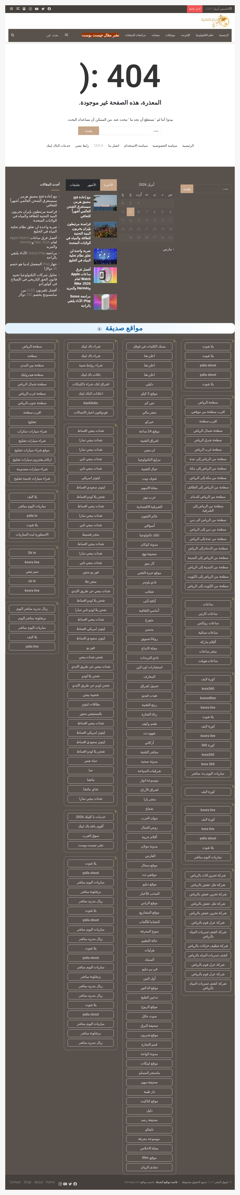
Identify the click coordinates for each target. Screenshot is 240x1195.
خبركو (149, 422)
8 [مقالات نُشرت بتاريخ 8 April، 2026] (139, 212)
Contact (15, 1182)
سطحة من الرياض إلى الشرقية (208, 508)
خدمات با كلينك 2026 (91, 817)
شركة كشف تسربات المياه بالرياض (208, 934)
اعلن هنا (149, 356)
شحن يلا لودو (91, 676)
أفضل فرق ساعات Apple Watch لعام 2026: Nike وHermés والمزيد (78, 279)
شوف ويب (149, 479)
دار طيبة (149, 1092)
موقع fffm (149, 1158)
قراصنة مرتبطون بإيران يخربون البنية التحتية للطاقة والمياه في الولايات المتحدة (78, 233)
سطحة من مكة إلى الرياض (208, 478)
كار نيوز (149, 563)
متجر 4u (90, 582)
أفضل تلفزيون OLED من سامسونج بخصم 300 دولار (37, 292)
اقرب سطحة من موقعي (208, 412)
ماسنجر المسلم (149, 1073)
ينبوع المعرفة (149, 931)
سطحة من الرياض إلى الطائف (208, 487)
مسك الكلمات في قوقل (149, 346)
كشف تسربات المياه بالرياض (208, 955)
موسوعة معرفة (149, 1139)
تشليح (32, 422)
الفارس (149, 856)
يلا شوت (208, 346)
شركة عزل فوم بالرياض (208, 923)
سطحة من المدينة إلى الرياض (208, 567)
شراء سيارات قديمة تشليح (32, 479)
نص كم (149, 403)
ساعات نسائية (208, 633)
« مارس (168, 249)
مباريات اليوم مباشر (208, 857)
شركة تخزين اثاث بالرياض (208, 875)
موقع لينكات (149, 1063)
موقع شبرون (149, 1035)
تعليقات (75, 185)
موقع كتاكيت (149, 1101)
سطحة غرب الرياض (208, 450)
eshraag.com (132, 1182)
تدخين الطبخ (149, 997)
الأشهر (92, 185)
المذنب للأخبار (149, 894)
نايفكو (149, 1129)
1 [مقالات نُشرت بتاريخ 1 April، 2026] (139, 203)
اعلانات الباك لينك (91, 394)
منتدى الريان (149, 1167)
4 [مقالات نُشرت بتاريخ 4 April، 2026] (170, 212)
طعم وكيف (149, 724)
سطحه (32, 356)
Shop (27, 1182)
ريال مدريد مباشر (91, 901)
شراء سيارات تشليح (32, 441)
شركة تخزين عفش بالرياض (208, 894)
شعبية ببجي (91, 695)
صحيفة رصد (149, 1120)
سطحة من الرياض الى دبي (208, 520)
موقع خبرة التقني (149, 573)
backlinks (91, 403)
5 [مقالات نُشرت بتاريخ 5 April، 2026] (162, 212)
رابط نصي (82, 146)
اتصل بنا (113, 146)
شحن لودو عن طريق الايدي (90, 685)
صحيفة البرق (149, 1026)
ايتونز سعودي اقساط (90, 487)
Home (50, 1182)
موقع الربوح (149, 1007)
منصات (156, 35)
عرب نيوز (149, 497)
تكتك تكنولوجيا (149, 535)
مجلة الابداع (149, 648)
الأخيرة (108, 185)
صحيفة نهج (149, 554)
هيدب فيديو (149, 696)
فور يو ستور (91, 572)
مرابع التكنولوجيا (149, 460)
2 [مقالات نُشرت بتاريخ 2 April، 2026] (131, 203)
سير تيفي (32, 572)
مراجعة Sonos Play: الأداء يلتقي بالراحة (79, 301)
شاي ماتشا (90, 789)
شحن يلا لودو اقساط (91, 497)
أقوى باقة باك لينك (90, 826)
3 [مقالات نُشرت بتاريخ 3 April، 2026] (123, 203)
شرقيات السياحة (149, 771)
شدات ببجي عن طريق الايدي (90, 591)
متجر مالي (149, 412)
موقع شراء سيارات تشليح (32, 450)
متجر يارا (149, 799)
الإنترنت (185, 35)
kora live (208, 829)
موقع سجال (149, 865)
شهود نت (149, 733)
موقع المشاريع (149, 912)
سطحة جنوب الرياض (32, 403)
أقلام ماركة (208, 642)
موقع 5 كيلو (149, 394)
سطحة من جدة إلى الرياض (208, 539)
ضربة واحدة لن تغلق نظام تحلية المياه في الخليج (80, 255)
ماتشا (91, 780)
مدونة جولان (149, 846)
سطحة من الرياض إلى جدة (208, 459)
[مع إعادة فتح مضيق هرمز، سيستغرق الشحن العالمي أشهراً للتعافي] (105, 203)
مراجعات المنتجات (135, 35)
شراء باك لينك (90, 346)
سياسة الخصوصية (164, 146)
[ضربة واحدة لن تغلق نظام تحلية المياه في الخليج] (105, 256)
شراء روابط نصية (91, 365)
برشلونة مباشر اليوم (32, 618)
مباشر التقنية (149, 752)
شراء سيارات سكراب (32, 431)
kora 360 (207, 764)
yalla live (32, 646)
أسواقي (149, 526)
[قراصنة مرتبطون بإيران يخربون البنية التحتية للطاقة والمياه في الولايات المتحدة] (105, 230)
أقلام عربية (149, 837)
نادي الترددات (149, 658)
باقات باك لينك (91, 375)
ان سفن (149, 450)
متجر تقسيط (90, 534)
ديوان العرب (149, 818)
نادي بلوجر (149, 582)
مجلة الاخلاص (149, 1148)
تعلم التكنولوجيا (204, 35)
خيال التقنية (149, 469)
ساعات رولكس (208, 623)
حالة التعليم (149, 941)
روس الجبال (149, 828)
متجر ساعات (208, 651)
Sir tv (32, 553)
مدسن (149, 629)
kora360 (208, 689)
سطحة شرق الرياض (208, 440)
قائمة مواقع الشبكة (166, 1182)
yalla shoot (208, 365)
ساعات (208, 604)
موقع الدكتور (149, 988)
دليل (149, 1111)
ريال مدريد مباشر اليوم (32, 609)
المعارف (149, 677)
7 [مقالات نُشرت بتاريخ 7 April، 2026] (147, 212)
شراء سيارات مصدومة (32, 469)
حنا (91, 770)
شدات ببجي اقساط (90, 431)
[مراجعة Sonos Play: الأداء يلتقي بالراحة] (105, 302)
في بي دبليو (149, 969)
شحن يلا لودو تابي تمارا (90, 610)
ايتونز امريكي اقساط (90, 629)
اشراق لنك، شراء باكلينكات (90, 384)
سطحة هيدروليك (32, 375)
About (38, 1182)
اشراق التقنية (149, 441)
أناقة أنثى (149, 601)
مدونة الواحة (149, 1054)
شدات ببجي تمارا (90, 440)
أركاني (149, 743)
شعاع (149, 809)
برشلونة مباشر (91, 892)
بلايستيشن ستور (91, 714)
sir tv (32, 581)
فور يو (90, 648)
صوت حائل (149, 1016)
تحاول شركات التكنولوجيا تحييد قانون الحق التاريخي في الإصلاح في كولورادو (34, 279)
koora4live (208, 698)
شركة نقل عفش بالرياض (208, 885)
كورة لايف (208, 679)
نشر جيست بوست (90, 845)
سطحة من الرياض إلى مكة (208, 468)
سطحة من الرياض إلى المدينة (208, 558)
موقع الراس (149, 903)
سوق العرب (91, 836)
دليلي (149, 384)
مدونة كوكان (149, 545)
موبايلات (170, 35)
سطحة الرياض (208, 402)
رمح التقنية (149, 705)
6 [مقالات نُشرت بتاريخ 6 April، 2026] (155, 212)
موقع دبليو (149, 884)
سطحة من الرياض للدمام (208, 497)
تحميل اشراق (149, 686)
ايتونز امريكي (91, 478)
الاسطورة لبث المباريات (32, 534)
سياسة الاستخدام (136, 146)
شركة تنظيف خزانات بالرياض (208, 946)
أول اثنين (149, 979)
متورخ (149, 620)
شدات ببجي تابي (91, 459)
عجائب (149, 592)
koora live (208, 707)
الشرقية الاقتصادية (149, 507)
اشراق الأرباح (149, 790)
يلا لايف (32, 497)
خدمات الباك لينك (58, 146)
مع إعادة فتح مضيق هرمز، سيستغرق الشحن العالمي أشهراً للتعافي (79, 206)
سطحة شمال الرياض (208, 431)
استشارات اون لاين (149, 667)
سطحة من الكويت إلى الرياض (207, 586)
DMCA (98, 146)
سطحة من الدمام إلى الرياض (208, 548)
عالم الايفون (149, 516)
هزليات (149, 950)
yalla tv (32, 516)
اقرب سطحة (208, 421)
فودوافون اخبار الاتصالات (91, 412)
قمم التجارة (149, 1045)
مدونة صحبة (149, 762)
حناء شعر (90, 761)
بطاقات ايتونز (90, 704)
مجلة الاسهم (149, 488)
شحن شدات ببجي (91, 657)
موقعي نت (149, 875)
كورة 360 (208, 745)
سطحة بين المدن (32, 365)
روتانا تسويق (149, 639)
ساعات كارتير (208, 614)
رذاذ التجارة (149, 714)
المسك (149, 960)
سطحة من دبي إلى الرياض (208, 529)
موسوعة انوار (149, 780)
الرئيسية (224, 35)
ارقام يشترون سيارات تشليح (32, 460)
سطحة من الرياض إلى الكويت (207, 577)
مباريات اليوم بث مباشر (208, 773)
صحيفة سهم (149, 1082)
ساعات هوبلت (208, 661)
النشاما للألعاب (149, 922)
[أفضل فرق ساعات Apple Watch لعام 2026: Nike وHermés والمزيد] (105, 275)
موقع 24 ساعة (149, 431)
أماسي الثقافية (149, 611)
